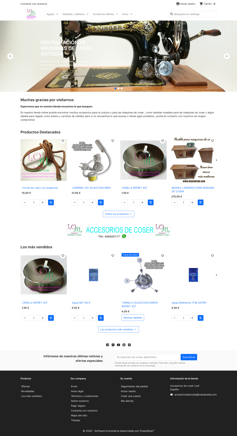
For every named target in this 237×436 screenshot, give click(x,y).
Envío (74, 386)
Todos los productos (118, 213)
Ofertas (25, 386)
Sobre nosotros (80, 400)
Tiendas (75, 420)
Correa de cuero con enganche (40, 187)
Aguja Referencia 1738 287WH (189, 302)
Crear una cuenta (131, 396)
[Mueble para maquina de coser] (121, 88)
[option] (118, 56)
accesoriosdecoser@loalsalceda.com (195, 394)
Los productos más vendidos (118, 329)
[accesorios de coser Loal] (118, 88)
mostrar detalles (132, 317)
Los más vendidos (31, 396)
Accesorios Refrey (103, 14)
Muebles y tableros (73, 14)
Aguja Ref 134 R (81, 302)
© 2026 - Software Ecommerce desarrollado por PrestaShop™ (118, 430)
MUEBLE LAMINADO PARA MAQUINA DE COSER (193, 189)
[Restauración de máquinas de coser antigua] (115, 88)
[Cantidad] (34, 202)
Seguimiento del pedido (134, 386)
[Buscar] (192, 14)
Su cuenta (126, 378)
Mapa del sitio (79, 415)
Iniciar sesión (128, 391)
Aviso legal (77, 391)
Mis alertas (127, 400)
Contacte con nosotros (34, 3)
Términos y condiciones (84, 396)
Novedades (27, 391)
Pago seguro (78, 405)
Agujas (50, 14)
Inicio (125, 14)
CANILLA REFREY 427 (134, 187)
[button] (185, 4)
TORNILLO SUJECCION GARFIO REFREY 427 (140, 304)
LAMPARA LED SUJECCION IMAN (91, 187)
